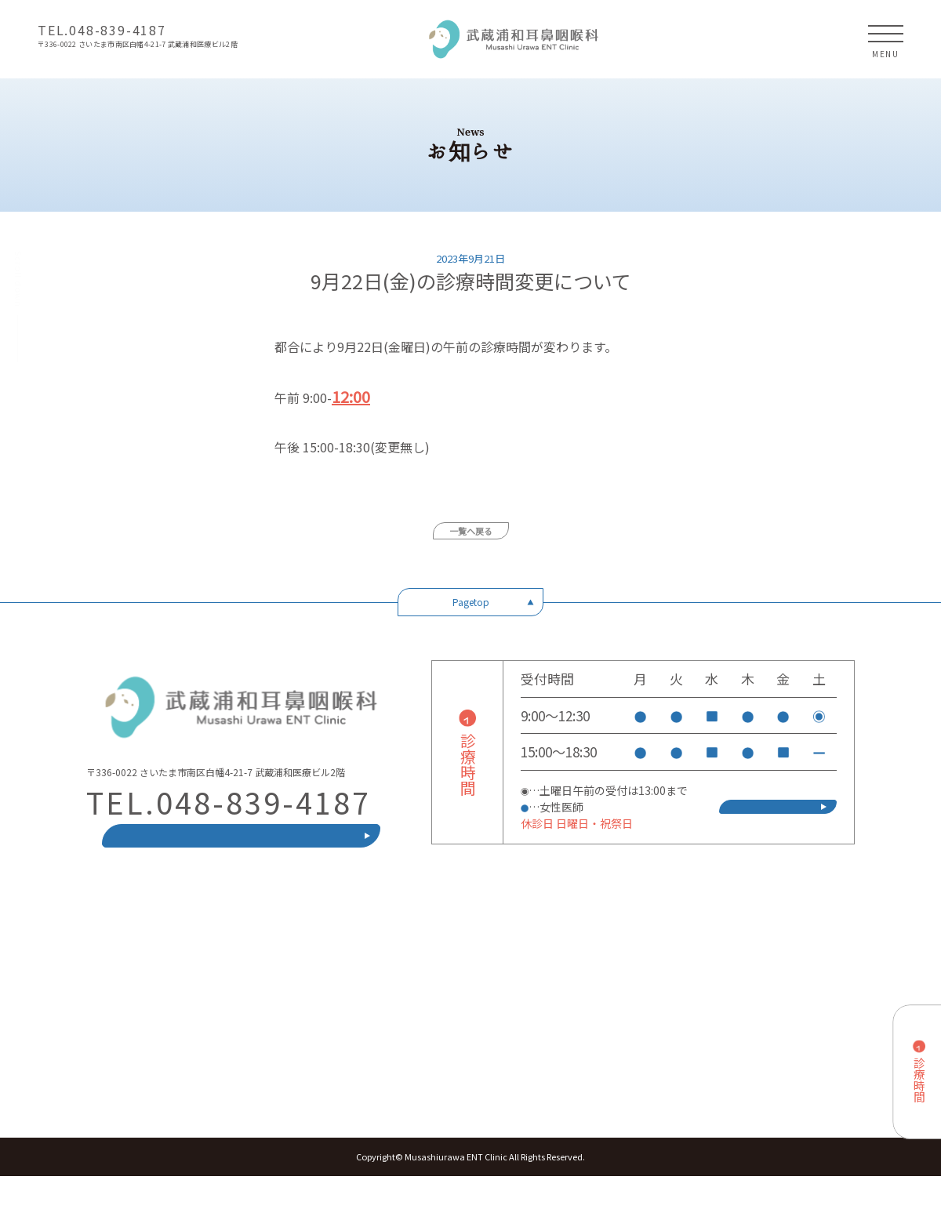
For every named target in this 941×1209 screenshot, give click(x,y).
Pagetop (470, 601)
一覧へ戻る (470, 531)
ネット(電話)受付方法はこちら (241, 851)
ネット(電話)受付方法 (778, 823)
